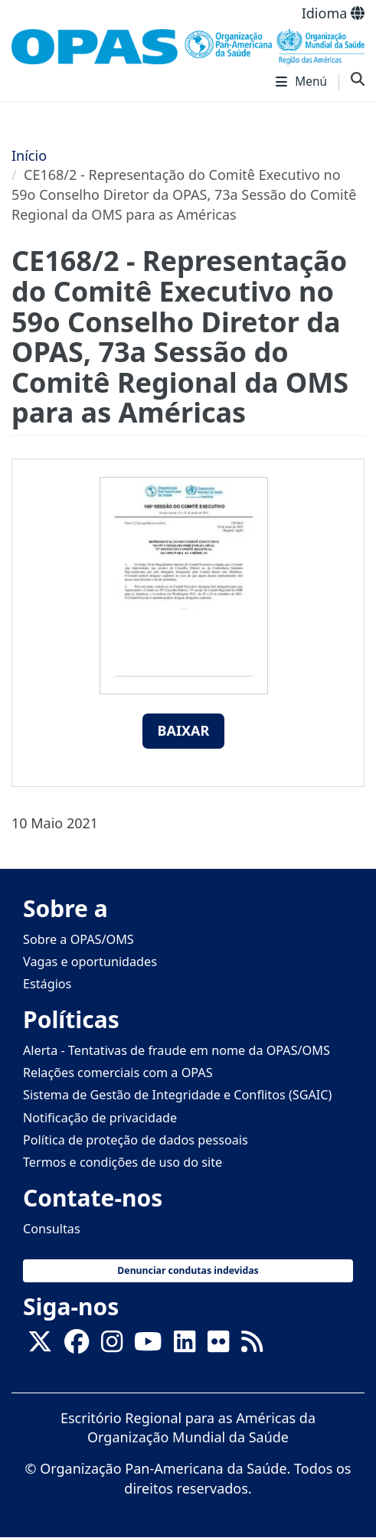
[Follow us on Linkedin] (184, 1345)
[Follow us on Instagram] (112, 1345)
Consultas (51, 1228)
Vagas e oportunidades (90, 961)
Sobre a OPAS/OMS (78, 939)
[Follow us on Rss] (252, 1345)
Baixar (184, 730)
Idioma (333, 13)
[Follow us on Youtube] (148, 1345)
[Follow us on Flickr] (218, 1345)
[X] (40, 1345)
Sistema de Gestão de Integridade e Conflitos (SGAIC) (177, 1094)
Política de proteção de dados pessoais (135, 1139)
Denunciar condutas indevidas (187, 1270)
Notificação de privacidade (100, 1117)
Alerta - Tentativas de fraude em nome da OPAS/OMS (176, 1050)
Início (29, 155)
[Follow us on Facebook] (76, 1345)
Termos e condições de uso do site (122, 1162)
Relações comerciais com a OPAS (118, 1072)
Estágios (47, 983)
